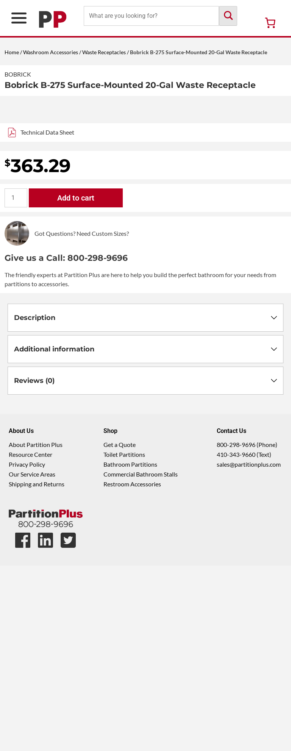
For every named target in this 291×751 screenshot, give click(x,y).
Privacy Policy (27, 649)
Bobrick (18, 74)
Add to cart (75, 383)
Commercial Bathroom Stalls (140, 659)
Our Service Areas (32, 659)
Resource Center (30, 639)
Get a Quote (119, 629)
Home (12, 52)
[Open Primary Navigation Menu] (19, 18)
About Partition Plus (36, 629)
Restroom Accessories (132, 669)
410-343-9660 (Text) (244, 639)
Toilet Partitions (124, 639)
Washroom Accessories (50, 52)
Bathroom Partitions (130, 649)
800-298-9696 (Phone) (247, 629)
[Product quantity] (16, 383)
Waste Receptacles (104, 52)
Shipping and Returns (36, 669)
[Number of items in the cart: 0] (270, 22)
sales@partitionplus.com (249, 649)
